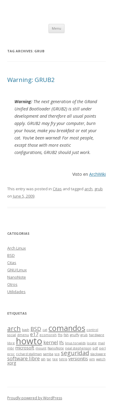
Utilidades (16, 291)
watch (100, 359)
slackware (98, 354)
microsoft (24, 348)
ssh (43, 359)
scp (57, 354)
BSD (11, 255)
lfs (61, 342)
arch (88, 188)
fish (66, 335)
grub (98, 188)
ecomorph (48, 335)
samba (48, 354)
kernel (50, 342)
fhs (60, 335)
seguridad (75, 353)
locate (92, 343)
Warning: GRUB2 (31, 80)
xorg (11, 363)
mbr (10, 348)
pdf (95, 348)
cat (44, 330)
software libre (23, 358)
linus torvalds (75, 343)
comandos (67, 328)
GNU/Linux (17, 270)
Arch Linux (16, 248)
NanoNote (16, 277)
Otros (12, 284)
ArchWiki (97, 174)
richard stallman (29, 354)
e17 (34, 334)
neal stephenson (78, 348)
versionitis (78, 359)
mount (41, 348)
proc (11, 354)
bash (25, 330)
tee (55, 359)
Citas (57, 188)
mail (101, 343)
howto (29, 341)
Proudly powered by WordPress (34, 398)
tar (49, 359)
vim (92, 359)
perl (102, 348)
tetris (63, 359)
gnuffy (74, 335)
